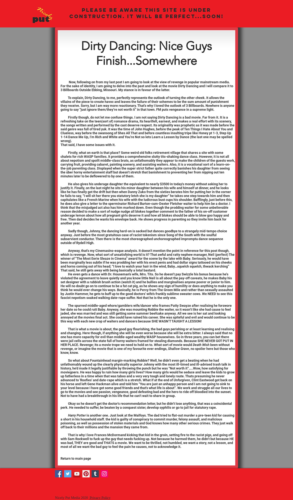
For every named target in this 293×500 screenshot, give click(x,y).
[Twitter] (67, 473)
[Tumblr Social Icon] (95, 473)
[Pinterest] (86, 473)
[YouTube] (77, 473)
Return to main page (76, 458)
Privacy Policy (100, 498)
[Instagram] (104, 473)
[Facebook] (58, 473)
